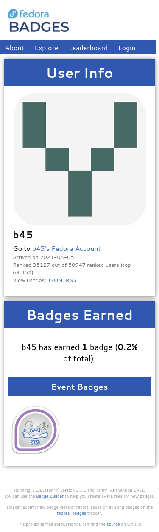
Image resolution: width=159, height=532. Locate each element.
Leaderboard (88, 47)
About (14, 47)
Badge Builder (50, 496)
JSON (54, 280)
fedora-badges (71, 513)
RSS (71, 280)
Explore (46, 47)
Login (127, 47)
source (113, 524)
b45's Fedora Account (66, 248)
